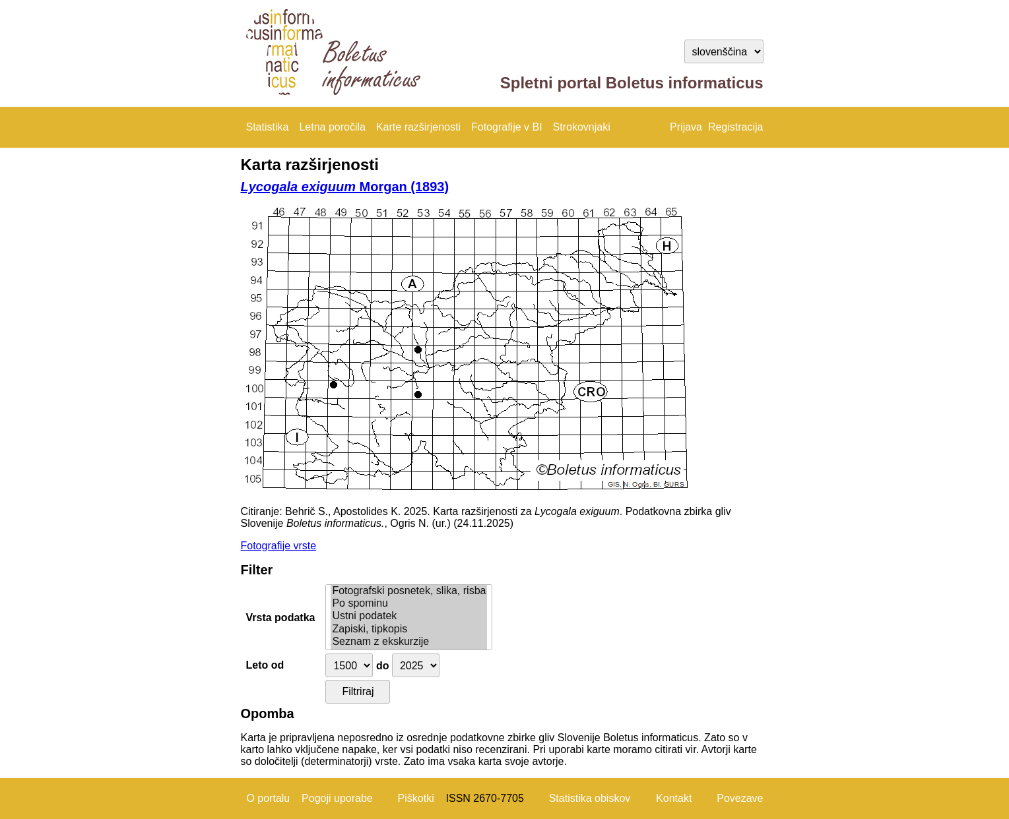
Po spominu (409, 603)
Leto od (265, 665)
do (382, 665)
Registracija (736, 127)
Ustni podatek (409, 616)
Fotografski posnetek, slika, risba (409, 591)
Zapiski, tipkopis (409, 629)
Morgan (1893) (345, 186)
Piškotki (416, 798)
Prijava (686, 127)
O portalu (268, 798)
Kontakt (674, 798)
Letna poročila (332, 127)
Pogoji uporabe (337, 798)
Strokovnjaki (581, 127)
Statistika (267, 127)
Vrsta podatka (280, 617)
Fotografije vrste (279, 545)
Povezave (740, 798)
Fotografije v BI (506, 127)
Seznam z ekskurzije (409, 642)
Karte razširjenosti (418, 127)
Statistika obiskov (590, 798)
